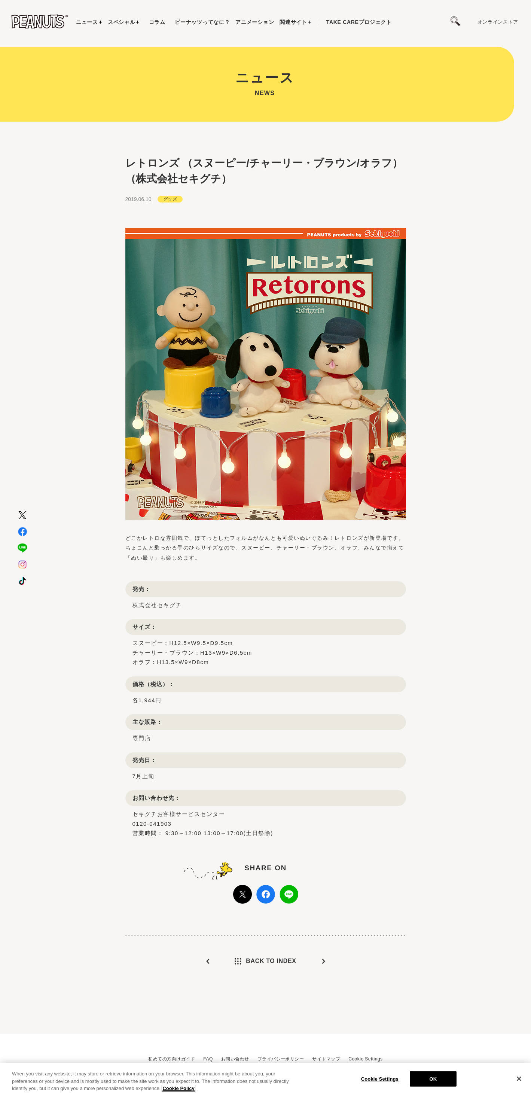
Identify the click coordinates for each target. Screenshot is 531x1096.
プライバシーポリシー (280, 1059)
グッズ (170, 204)
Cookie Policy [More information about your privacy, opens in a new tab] (178, 1090)
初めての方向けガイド (171, 1059)
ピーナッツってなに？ (202, 22)
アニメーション (254, 22)
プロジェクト (359, 22)
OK (433, 1081)
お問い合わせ (235, 1059)
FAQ (208, 1059)
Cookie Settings (365, 1059)
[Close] (519, 1080)
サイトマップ (326, 1059)
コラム (157, 22)
